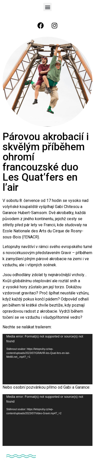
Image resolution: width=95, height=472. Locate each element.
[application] (47, 359)
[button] (47, 7)
